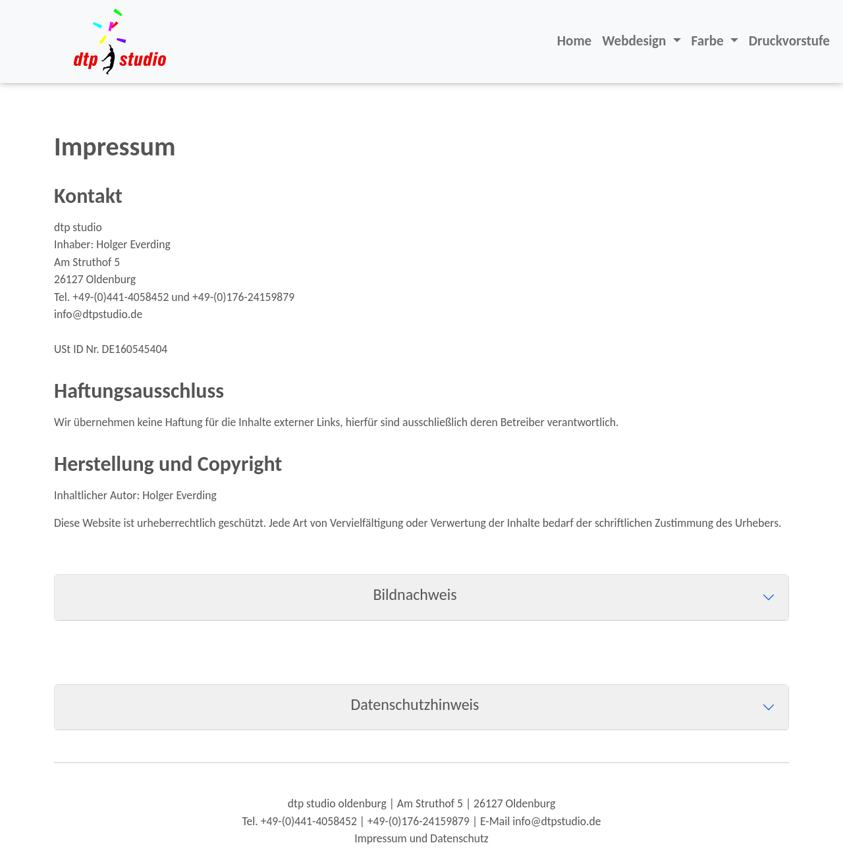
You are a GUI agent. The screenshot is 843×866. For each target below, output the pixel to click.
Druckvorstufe (789, 40)
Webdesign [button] (635, 40)
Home (574, 40)
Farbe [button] (709, 40)
